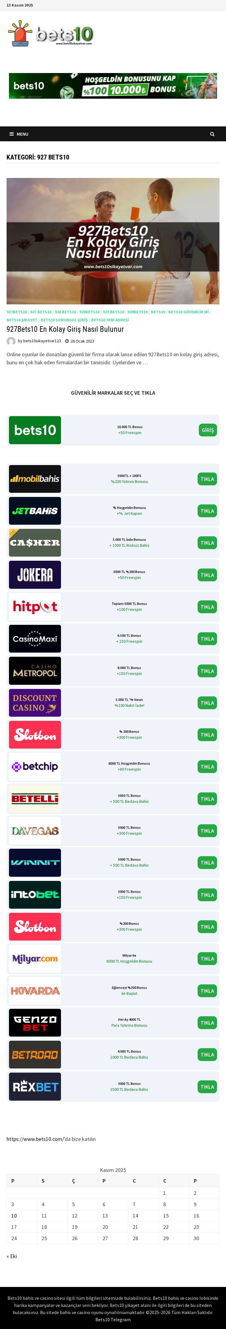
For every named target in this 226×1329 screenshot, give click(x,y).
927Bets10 (17, 312)
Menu (19, 134)
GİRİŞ (208, 430)
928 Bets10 (65, 312)
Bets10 (158, 312)
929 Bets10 (113, 312)
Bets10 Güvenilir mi (188, 312)
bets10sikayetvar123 (42, 341)
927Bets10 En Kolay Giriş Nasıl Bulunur (66, 329)
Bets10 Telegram (113, 1319)
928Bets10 (89, 312)
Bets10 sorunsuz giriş (64, 320)
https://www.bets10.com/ (35, 1139)
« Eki (12, 1256)
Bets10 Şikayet (22, 320)
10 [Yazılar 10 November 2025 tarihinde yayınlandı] (14, 1215)
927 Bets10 (40, 312)
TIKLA (207, 478)
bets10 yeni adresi (110, 320)
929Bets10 (137, 312)
